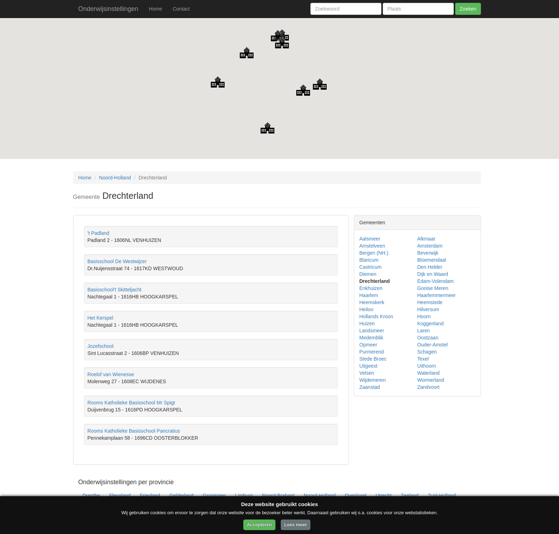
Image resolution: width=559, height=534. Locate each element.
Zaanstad (369, 387)
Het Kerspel (100, 318)
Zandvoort (428, 387)
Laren (423, 330)
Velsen (366, 373)
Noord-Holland (115, 177)
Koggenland (430, 323)
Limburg (244, 495)
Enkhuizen (370, 288)
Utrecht (384, 495)
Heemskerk (372, 302)
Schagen (427, 352)
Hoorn (424, 316)
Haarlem (368, 295)
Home (155, 9)
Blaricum (369, 260)
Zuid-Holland (442, 495)
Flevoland (120, 495)
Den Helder (429, 267)
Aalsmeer (369, 239)
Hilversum (428, 309)
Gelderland (182, 495)
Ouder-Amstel (432, 345)
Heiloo (366, 309)
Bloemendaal (431, 260)
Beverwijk (428, 253)
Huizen (367, 323)
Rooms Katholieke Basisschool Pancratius (134, 431)
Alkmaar (426, 239)
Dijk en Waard (432, 274)
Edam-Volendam (435, 281)
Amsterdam (430, 246)
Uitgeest (368, 366)
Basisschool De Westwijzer (117, 261)
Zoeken (468, 9)
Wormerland (430, 380)
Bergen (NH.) (373, 253)
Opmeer (368, 345)
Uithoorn (426, 366)
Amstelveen (372, 246)
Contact (181, 9)
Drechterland (374, 281)
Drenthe (91, 495)
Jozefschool (101, 346)
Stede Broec (373, 359)
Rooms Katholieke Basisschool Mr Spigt (131, 402)
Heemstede (430, 302)
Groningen (214, 495)
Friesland (150, 495)
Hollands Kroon (376, 316)
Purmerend (371, 352)
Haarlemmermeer (436, 295)
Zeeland (410, 495)
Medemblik (371, 337)
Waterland (428, 373)
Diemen (367, 274)
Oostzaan (428, 337)
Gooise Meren (432, 288)
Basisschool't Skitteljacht (115, 289)
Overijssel (355, 495)
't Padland (98, 233)
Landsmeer (371, 330)
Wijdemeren (372, 380)
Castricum (370, 267)
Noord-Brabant (278, 495)
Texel (423, 359)
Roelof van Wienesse (111, 374)
